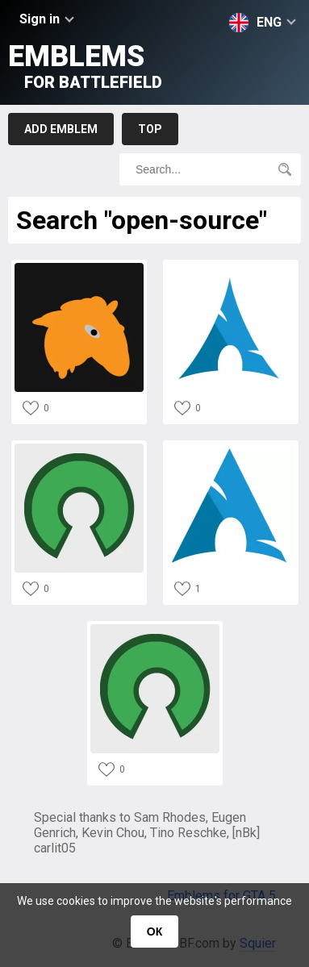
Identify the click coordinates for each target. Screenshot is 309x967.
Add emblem (61, 129)
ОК (154, 931)
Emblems (85, 66)
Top (150, 129)
